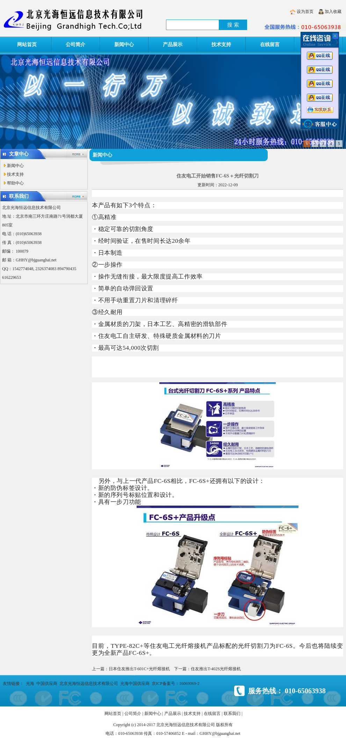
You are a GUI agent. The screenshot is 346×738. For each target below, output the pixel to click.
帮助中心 (15, 183)
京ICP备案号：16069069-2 (176, 683)
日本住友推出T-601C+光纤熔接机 (139, 668)
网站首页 (27, 44)
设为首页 (305, 11)
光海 (30, 683)
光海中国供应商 (135, 683)
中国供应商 (46, 683)
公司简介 (75, 44)
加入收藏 (333, 11)
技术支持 (221, 44)
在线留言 (270, 44)
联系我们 (232, 713)
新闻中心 (124, 44)
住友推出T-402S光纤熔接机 (216, 668)
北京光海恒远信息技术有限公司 (88, 683)
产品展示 (172, 44)
